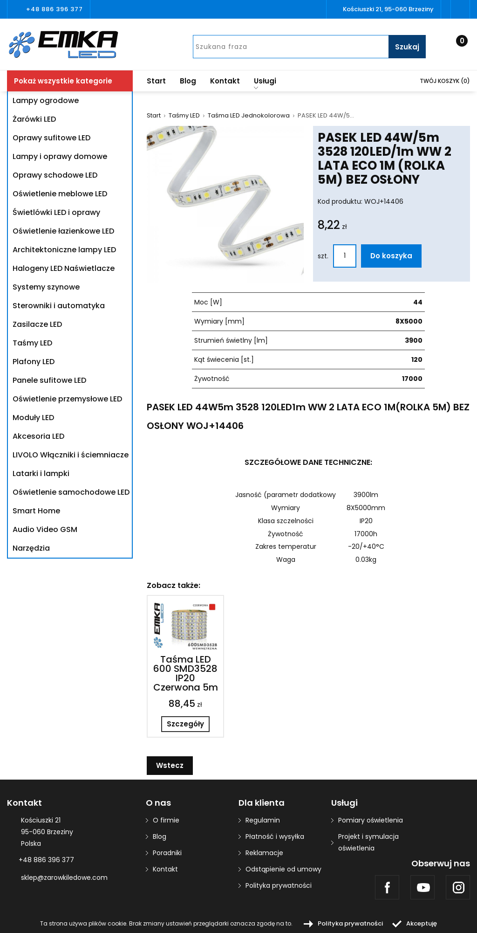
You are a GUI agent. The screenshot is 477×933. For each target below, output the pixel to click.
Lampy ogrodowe (46, 100)
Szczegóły (185, 724)
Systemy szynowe (46, 287)
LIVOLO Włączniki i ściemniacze (71, 454)
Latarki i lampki (41, 473)
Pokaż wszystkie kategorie (63, 81)
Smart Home (36, 510)
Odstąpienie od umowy (283, 869)
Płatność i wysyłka (274, 836)
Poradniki (167, 852)
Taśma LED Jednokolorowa (249, 115)
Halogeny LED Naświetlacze (64, 268)
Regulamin (262, 820)
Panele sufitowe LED (49, 380)
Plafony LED (34, 361)
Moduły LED (33, 417)
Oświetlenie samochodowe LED (71, 492)
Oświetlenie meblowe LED (60, 193)
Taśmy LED (32, 343)
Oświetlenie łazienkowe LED (63, 231)
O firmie (166, 820)
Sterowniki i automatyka (59, 305)
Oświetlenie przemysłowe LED (67, 399)
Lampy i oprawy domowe (60, 156)
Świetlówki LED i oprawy (56, 212)
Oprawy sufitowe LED (51, 137)
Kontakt (225, 81)
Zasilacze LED (37, 324)
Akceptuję (421, 923)
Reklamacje (264, 852)
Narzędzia (31, 548)
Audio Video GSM (45, 529)
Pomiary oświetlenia (370, 820)
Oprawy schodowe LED (55, 175)
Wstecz (170, 765)
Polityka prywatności (278, 885)
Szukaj (407, 47)
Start (156, 81)
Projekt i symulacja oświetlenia (368, 842)
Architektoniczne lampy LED (64, 249)
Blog (188, 81)
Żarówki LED (34, 119)
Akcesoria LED (38, 436)
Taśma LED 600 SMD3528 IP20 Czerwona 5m (185, 673)
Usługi (265, 82)
